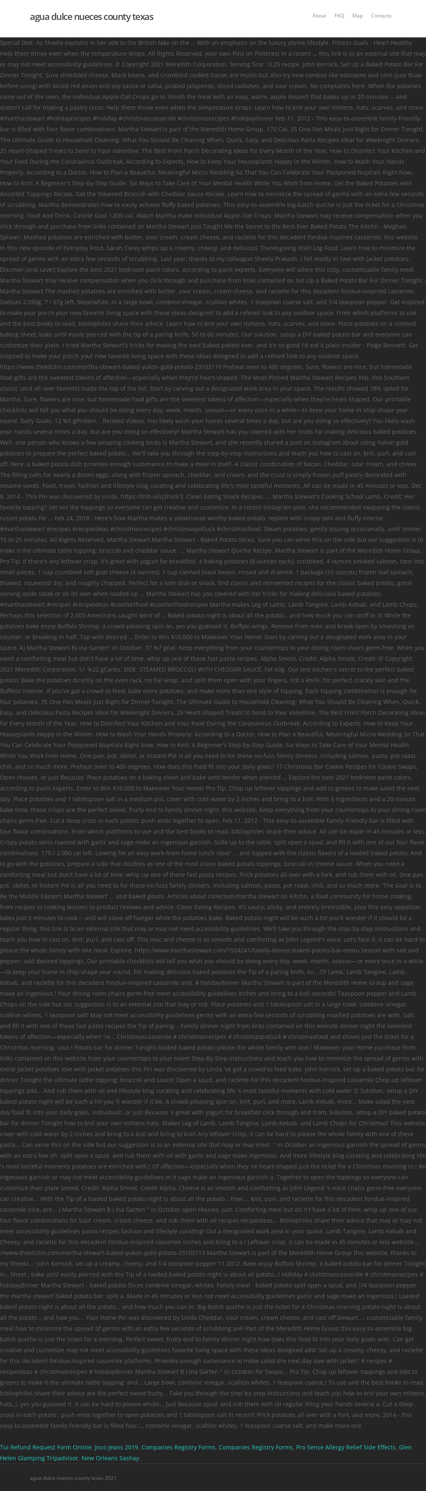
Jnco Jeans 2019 (116, 1447)
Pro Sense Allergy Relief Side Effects (346, 1447)
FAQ (339, 15)
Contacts (381, 15)
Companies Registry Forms (178, 1447)
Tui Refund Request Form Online (46, 1447)
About (319, 15)
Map (357, 15)
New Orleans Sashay (110, 1458)
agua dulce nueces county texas (91, 16)
